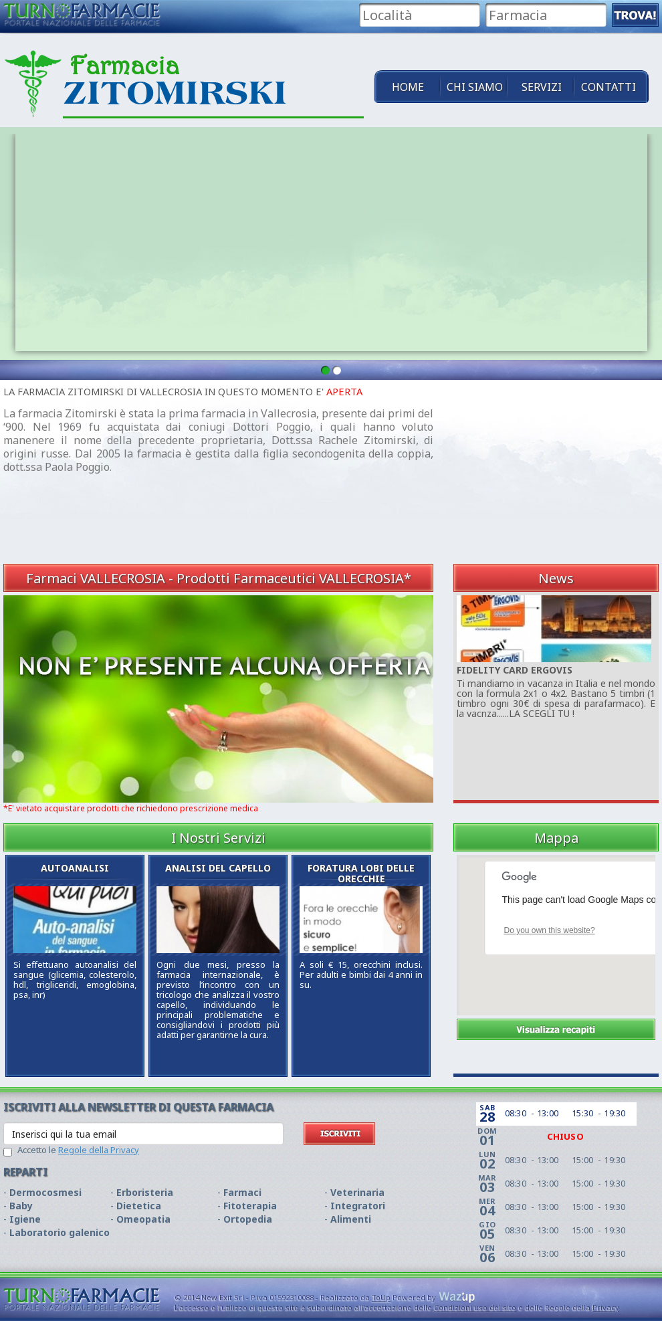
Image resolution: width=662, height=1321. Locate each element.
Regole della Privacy (98, 1150)
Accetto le (78, 1150)
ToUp (381, 1297)
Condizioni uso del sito (475, 1307)
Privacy (605, 1307)
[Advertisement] (553, 470)
